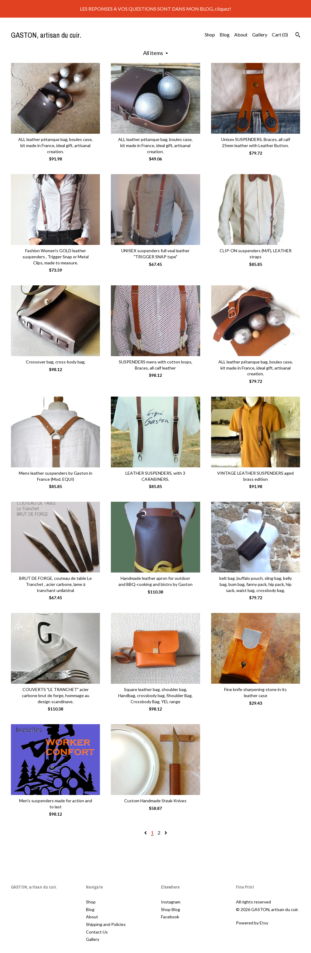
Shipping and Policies (106, 924)
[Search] (298, 35)
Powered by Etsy (252, 922)
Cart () (280, 34)
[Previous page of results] (146, 832)
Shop (210, 34)
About (241, 34)
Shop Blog (170, 909)
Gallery (259, 34)
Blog (225, 34)
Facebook (170, 916)
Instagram (170, 901)
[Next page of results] (165, 832)
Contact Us (97, 931)
